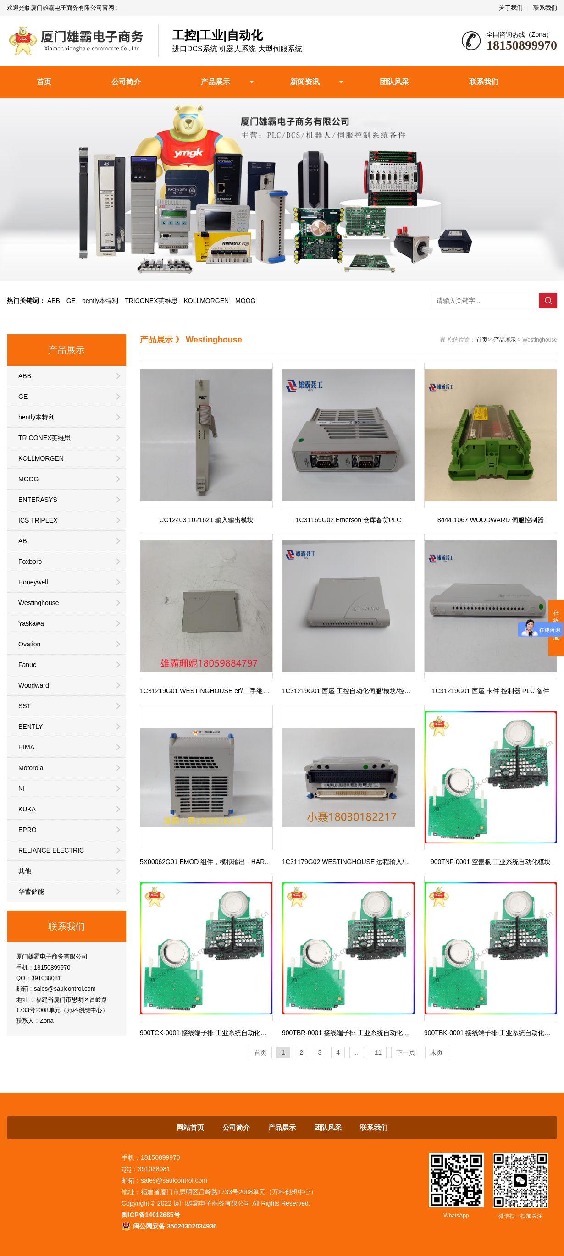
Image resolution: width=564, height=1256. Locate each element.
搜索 (548, 300)
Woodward (33, 685)
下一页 (405, 1052)
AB (22, 541)
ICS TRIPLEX (37, 520)
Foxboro (30, 561)
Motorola (30, 767)
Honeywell (33, 582)
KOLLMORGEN (206, 300)
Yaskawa (31, 623)
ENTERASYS (37, 499)
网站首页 (190, 1127)
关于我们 (511, 7)
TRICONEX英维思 (151, 300)
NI (21, 788)
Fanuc (27, 664)
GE (71, 300)
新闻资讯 (305, 82)
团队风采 (394, 82)
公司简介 (126, 82)
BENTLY (30, 726)
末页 (436, 1052)
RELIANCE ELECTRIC (51, 850)
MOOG (245, 300)
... (357, 1052)
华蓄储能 (31, 891)
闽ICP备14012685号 (151, 1214)
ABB (53, 300)
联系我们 (545, 7)
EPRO (27, 829)
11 (378, 1052)
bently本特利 (100, 300)
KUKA (27, 809)
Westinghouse (38, 602)
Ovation (29, 644)
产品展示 (215, 82)
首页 (44, 82)
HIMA (26, 747)
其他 (24, 871)
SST (24, 706)
